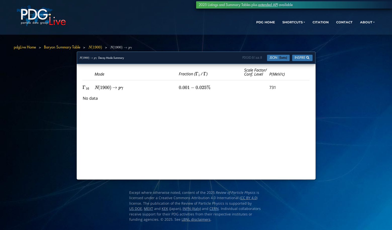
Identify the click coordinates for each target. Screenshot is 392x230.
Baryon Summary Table (62, 47)
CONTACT (329, 27)
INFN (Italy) (192, 208)
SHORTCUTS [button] (271, 27)
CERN (214, 208)
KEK (165, 208)
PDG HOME (240, 27)
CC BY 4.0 (248, 198)
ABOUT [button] (353, 27)
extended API (268, 5)
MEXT (148, 208)
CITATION (303, 27)
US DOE (135, 208)
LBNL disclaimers (196, 219)
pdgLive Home (25, 47)
